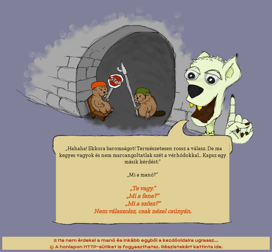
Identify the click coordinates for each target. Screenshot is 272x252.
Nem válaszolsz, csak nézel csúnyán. (143, 211)
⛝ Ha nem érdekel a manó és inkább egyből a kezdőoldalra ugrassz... (136, 240)
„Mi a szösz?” (142, 203)
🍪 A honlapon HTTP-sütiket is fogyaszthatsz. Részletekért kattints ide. (136, 247)
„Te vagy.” (142, 188)
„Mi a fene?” (142, 196)
